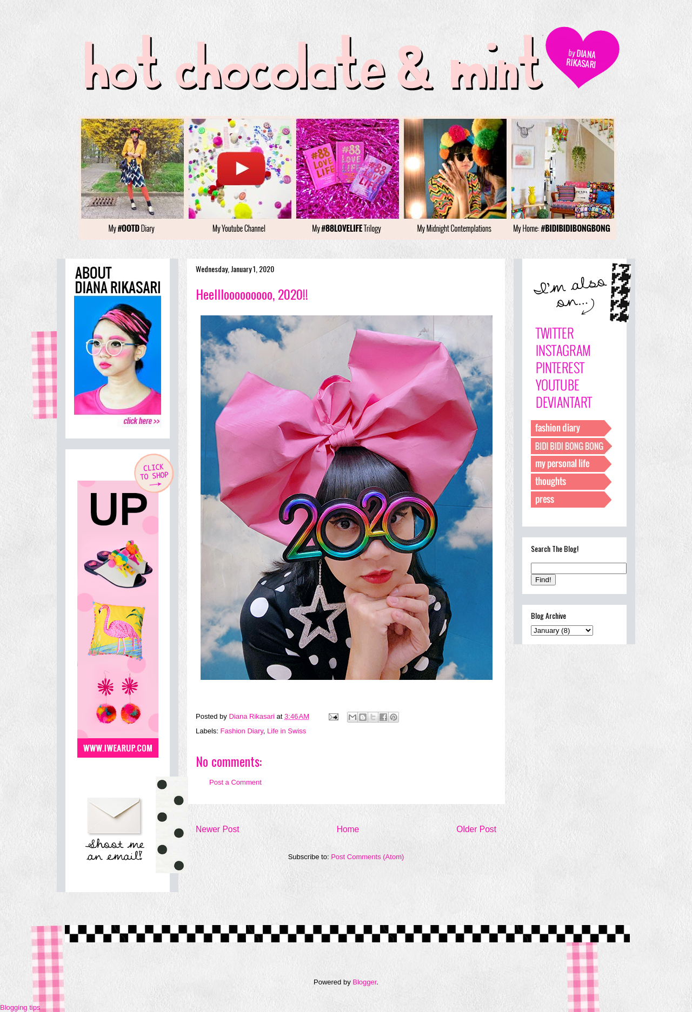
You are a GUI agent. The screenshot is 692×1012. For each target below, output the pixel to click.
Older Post (476, 829)
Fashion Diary (242, 731)
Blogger (364, 982)
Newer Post (217, 829)
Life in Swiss (286, 731)
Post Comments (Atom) (367, 857)
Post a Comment (235, 782)
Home (348, 829)
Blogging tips (20, 1007)
